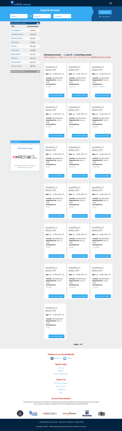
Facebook (56, 358)
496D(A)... (95, 127)
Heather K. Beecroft (51, 68)
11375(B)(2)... (96, 247)
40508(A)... (72, 287)
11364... (71, 127)
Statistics (61, 371)
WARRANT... (96, 167)
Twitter (67, 358)
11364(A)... (49, 86)
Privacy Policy (61, 386)
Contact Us (61, 389)
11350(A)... (72, 86)
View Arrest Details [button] (56, 95)
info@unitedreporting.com (48, 422)
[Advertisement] (25, 105)
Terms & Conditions (61, 383)
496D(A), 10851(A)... (99, 86)
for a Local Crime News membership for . (79, 57)
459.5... (94, 207)
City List (61, 368)
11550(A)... (49, 287)
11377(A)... (95, 287)
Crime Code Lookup (61, 374)
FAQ (61, 393)
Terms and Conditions (66, 422)
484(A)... (72, 207)
